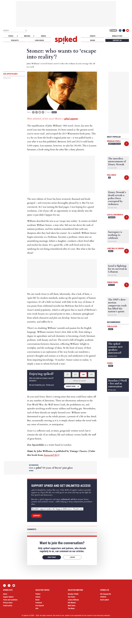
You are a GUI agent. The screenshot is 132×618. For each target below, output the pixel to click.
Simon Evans (112, 282)
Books (92, 40)
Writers (27, 36)
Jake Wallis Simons (115, 248)
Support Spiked (8, 597)
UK (109, 177)
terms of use (60, 615)
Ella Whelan (72, 603)
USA (36, 608)
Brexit (37, 600)
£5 (67, 375)
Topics (10, 36)
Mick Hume (71, 606)
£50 (91, 375)
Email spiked (104, 600)
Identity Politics (114, 144)
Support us (117, 40)
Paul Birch (111, 175)
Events (92, 36)
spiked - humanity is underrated (66, 40)
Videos (43, 36)
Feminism (112, 217)
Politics (111, 285)
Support (36, 516)
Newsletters (117, 36)
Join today (51, 557)
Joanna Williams (73, 600)
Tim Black (71, 608)
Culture (37, 597)
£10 (75, 375)
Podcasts (15, 40)
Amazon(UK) (51, 455)
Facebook (120, 30)
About (5, 594)
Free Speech (39, 606)
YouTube (127, 30)
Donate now (70, 386)
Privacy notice (7, 603)
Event (111, 329)
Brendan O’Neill (73, 594)
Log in (113, 30)
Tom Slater (112, 326)
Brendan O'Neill (114, 141)
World (111, 251)
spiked (110, 363)
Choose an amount (79, 381)
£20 (83, 375)
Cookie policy (7, 606)
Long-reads (39, 40)
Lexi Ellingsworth (115, 215)
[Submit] (26, 30)
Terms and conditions (10, 600)
